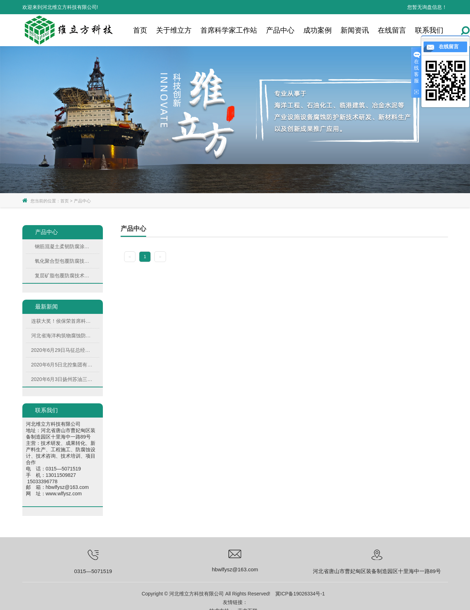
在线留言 (392, 30)
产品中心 (280, 30)
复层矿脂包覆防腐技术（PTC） (64, 275)
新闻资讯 (355, 30)
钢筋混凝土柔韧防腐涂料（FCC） (64, 246)
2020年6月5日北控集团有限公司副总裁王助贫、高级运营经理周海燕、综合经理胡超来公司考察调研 (62, 364)
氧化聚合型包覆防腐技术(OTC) (64, 261)
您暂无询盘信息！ (427, 7)
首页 (140, 30)
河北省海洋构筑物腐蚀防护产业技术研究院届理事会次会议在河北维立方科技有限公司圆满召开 (62, 335)
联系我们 (429, 30)
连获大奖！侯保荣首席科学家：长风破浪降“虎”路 (62, 321)
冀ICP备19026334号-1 (300, 594)
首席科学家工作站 (228, 30)
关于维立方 (174, 30)
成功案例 (317, 30)
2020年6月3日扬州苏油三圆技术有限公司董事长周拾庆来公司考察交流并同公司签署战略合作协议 (62, 379)
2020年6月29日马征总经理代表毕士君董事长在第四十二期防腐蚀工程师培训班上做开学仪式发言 (62, 350)
